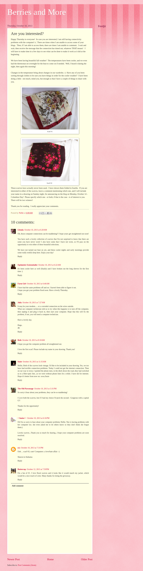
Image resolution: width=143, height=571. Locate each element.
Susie (20, 362)
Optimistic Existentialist (27, 265)
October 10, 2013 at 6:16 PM (38, 418)
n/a (19, 448)
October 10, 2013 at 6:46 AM (38, 284)
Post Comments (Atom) (27, 565)
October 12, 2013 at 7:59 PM (38, 469)
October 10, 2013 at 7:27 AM (33, 303)
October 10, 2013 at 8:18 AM (33, 340)
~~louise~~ (22, 418)
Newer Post (13, 559)
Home (50, 559)
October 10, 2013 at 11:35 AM (34, 362)
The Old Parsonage (25, 389)
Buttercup (22, 469)
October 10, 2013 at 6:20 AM (35, 230)
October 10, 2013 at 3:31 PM (45, 389)
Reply (20, 256)
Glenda (21, 230)
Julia (20, 303)
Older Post (86, 559)
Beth (20, 340)
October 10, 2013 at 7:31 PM (32, 448)
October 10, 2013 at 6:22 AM (49, 265)
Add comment (17, 486)
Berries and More (36, 12)
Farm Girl (22, 284)
